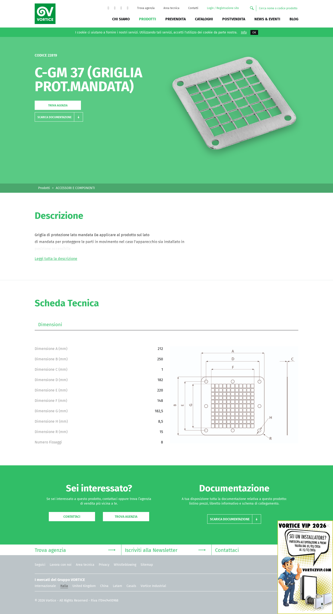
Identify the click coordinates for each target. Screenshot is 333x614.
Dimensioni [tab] (50, 324)
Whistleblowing (125, 565)
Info (244, 32)
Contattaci (71, 517)
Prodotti (147, 19)
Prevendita (175, 19)
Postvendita (233, 19)
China (104, 586)
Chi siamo (121, 19)
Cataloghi (204, 19)
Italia (64, 586)
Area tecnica (171, 8)
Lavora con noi (60, 565)
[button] (59, 117)
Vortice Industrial (153, 586)
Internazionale (45, 586)
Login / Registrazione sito (223, 8)
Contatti (193, 8)
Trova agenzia (146, 8)
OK (254, 32)
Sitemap (147, 565)
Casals (131, 586)
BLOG (294, 19)
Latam (117, 586)
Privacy (104, 565)
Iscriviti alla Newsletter (165, 549)
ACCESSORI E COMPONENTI (75, 188)
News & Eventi (267, 19)
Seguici (40, 565)
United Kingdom (84, 586)
